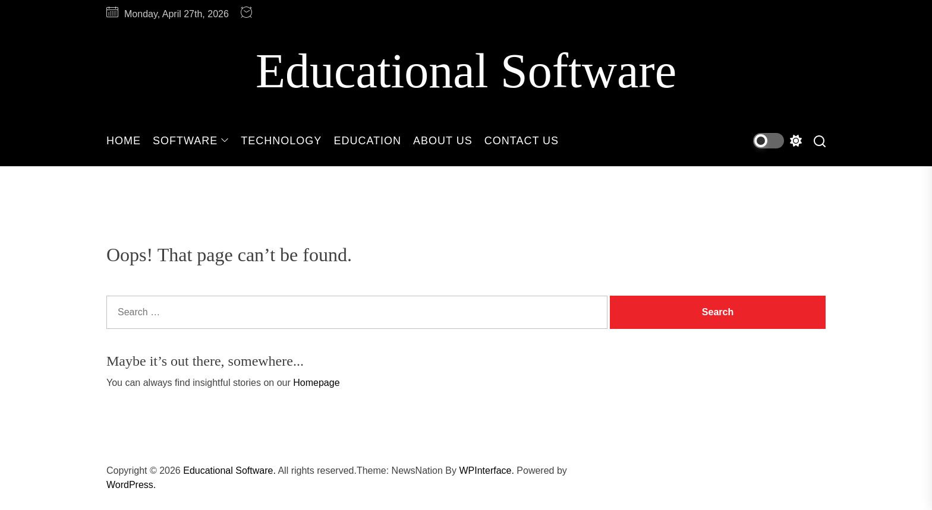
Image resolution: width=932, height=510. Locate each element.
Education (367, 141)
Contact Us (521, 141)
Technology (281, 141)
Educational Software (466, 71)
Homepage (316, 383)
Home (123, 141)
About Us (443, 141)
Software (191, 141)
